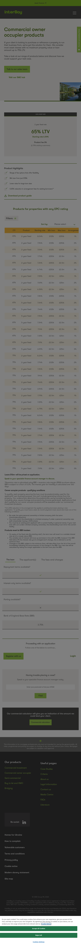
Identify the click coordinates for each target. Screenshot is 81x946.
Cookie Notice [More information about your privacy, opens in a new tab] (46, 928)
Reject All (38, 940)
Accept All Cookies (38, 933)
